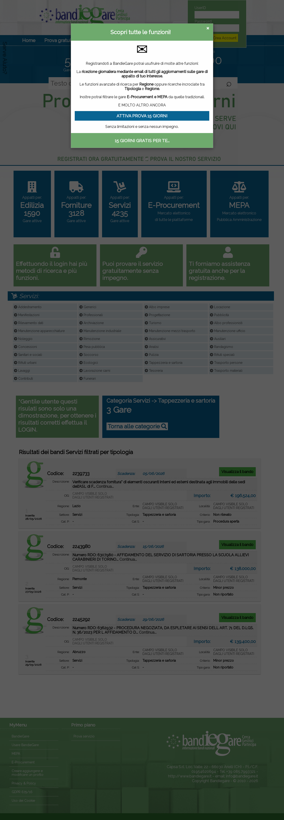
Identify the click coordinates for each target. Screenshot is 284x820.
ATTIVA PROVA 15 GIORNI (142, 115)
